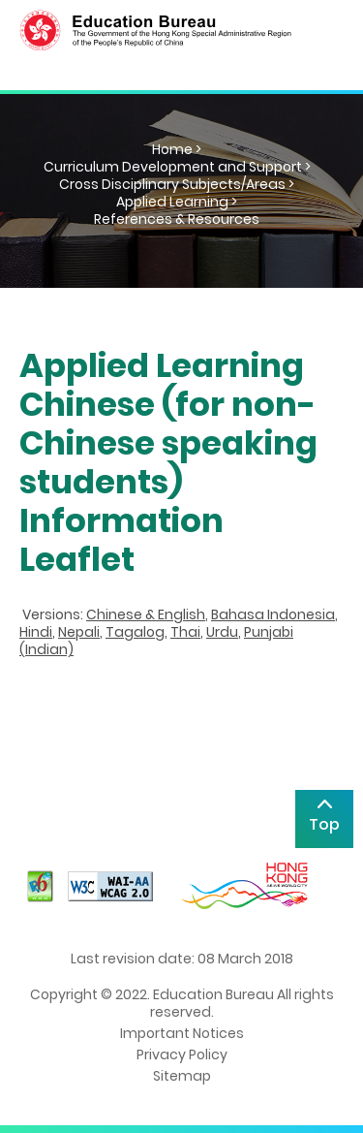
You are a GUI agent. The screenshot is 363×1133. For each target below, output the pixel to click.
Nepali (79, 632)
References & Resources (176, 219)
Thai (185, 632)
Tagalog (135, 632)
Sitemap (182, 1076)
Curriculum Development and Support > (177, 166)
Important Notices (182, 1033)
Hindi (35, 632)
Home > (176, 149)
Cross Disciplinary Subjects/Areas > (176, 184)
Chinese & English (145, 614)
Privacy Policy (181, 1054)
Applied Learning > (176, 201)
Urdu (222, 632)
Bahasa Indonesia (273, 614)
